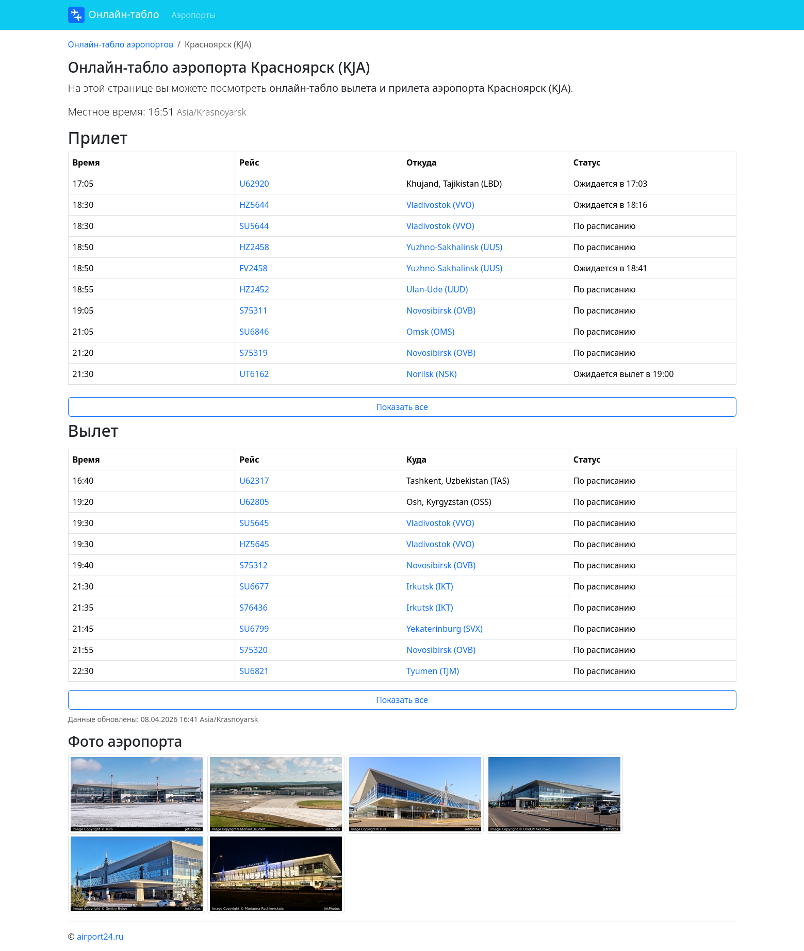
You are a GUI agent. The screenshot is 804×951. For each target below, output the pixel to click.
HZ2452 (254, 289)
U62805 (254, 501)
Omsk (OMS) (430, 331)
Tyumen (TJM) (432, 671)
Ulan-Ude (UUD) (437, 289)
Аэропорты (194, 15)
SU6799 (254, 628)
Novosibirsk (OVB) (440, 310)
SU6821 (254, 671)
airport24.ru (100, 936)
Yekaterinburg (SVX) (444, 628)
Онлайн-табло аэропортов (120, 44)
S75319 (253, 352)
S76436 (253, 607)
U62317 (254, 480)
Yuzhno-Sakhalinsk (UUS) (454, 247)
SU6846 (254, 331)
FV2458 (253, 268)
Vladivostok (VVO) (440, 204)
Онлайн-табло (113, 15)
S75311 (253, 310)
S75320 (253, 649)
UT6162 (254, 374)
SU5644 (254, 226)
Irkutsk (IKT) (429, 586)
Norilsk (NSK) (431, 374)
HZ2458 (254, 247)
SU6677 (254, 586)
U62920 (254, 183)
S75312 (253, 565)
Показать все (402, 407)
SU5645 (254, 523)
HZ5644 (254, 204)
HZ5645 (254, 544)
